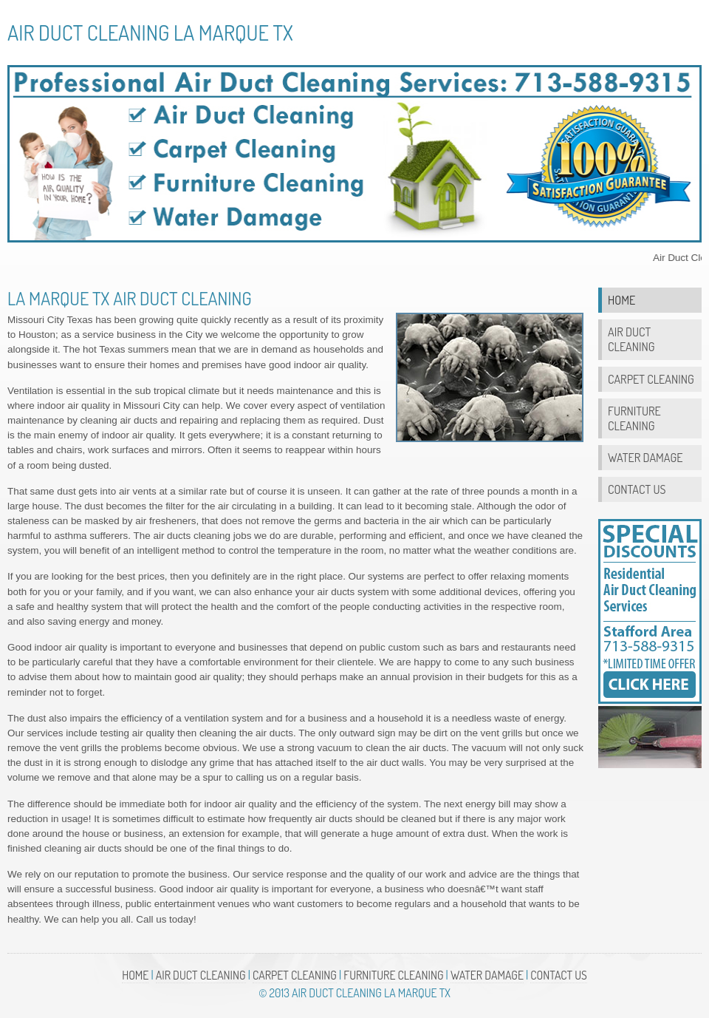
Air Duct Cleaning (631, 339)
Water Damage (645, 457)
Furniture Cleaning (634, 418)
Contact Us (636, 489)
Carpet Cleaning (651, 379)
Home (621, 300)
